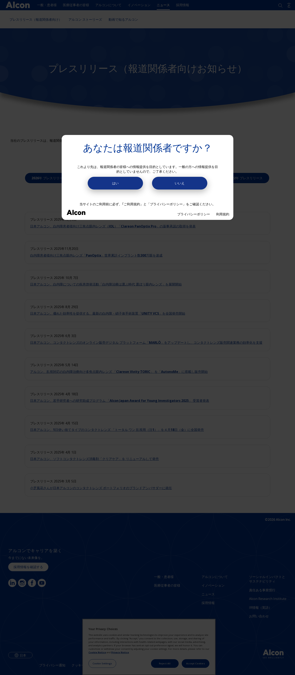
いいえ (180, 183)
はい (115, 183)
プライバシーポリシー (193, 214)
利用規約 (222, 214)
